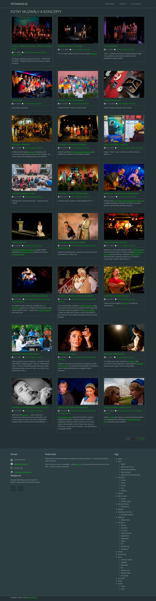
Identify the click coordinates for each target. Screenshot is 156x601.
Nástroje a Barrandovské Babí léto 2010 (30, 407)
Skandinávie (122, 554)
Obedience (124, 549)
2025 (26, 52)
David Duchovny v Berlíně (116, 144)
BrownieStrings (130, 201)
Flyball (123, 541)
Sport (120, 557)
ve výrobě (121, 578)
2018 (26, 197)
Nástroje (94, 53)
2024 (73, 49)
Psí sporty (121, 523)
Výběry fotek (125, 520)
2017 (73, 197)
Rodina (19, 55)
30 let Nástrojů (111, 46)
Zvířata (120, 584)
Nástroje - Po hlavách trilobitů (72, 144)
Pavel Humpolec (32, 597)
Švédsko (124, 491)
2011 (73, 357)
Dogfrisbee (124, 538)
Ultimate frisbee (126, 560)
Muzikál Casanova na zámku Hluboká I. (76, 296)
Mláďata (121, 509)
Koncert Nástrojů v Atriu (23, 193)
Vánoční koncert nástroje (70, 46)
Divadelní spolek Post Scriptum (23, 250)
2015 (73, 246)
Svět (122, 488)
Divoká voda (125, 570)
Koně (122, 589)
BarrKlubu (118, 201)
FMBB (123, 464)
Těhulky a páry (126, 501)
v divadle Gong (18, 254)
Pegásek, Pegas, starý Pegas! (71, 100)
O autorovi (136, 4)
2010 (26, 411)
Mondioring (125, 546)
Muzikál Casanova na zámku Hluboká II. (30, 296)
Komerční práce (123, 504)
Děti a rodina (122, 496)
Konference (125, 507)
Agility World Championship (130, 475)
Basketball (124, 565)
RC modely (124, 576)
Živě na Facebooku (112, 100)
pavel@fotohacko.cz (21, 464)
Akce (119, 461)
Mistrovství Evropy (127, 467)
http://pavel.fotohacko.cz (22, 472)
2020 (119, 104)
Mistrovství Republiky (128, 469)
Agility (120, 459)
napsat (79, 464)
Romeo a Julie (63, 366)
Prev (128, 439)
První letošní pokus (65, 417)
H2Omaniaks (138, 250)
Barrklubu (131, 361)
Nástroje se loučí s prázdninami (72, 193)
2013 (119, 246)
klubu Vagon (135, 254)
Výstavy (123, 525)
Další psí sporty (126, 533)
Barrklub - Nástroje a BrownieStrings (121, 193)
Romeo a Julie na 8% (67, 354)
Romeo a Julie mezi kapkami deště (73, 407)
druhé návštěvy (89, 310)
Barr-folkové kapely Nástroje (81, 152)
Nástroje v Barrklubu (114, 354)
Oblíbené (78, 246)
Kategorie (110, 4)
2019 (26, 148)
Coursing (124, 530)
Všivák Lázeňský (19, 242)
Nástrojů (125, 303)
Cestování (124, 148)
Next (142, 439)
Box (122, 568)
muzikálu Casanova (86, 305)
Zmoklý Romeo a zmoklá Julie (117, 407)
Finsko (123, 483)
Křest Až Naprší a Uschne (115, 242)
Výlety (120, 581)
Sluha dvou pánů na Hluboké (71, 242)
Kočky (123, 586)
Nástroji (139, 201)
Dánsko (120, 493)
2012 (26, 299)
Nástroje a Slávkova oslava (117, 296)
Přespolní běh (126, 573)
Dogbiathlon (125, 536)
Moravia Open (126, 472)
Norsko (123, 485)
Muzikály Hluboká (64, 248)
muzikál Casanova (44, 310)
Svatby (123, 499)
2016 (119, 197)
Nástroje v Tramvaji (21, 144)
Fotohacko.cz (19, 3)
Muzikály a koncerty (35, 52)
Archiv (123, 4)
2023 (26, 104)
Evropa (123, 480)
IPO (122, 544)
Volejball (124, 562)
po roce (111, 417)
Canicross (124, 528)
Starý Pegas (17, 100)
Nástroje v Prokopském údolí (25, 354)
